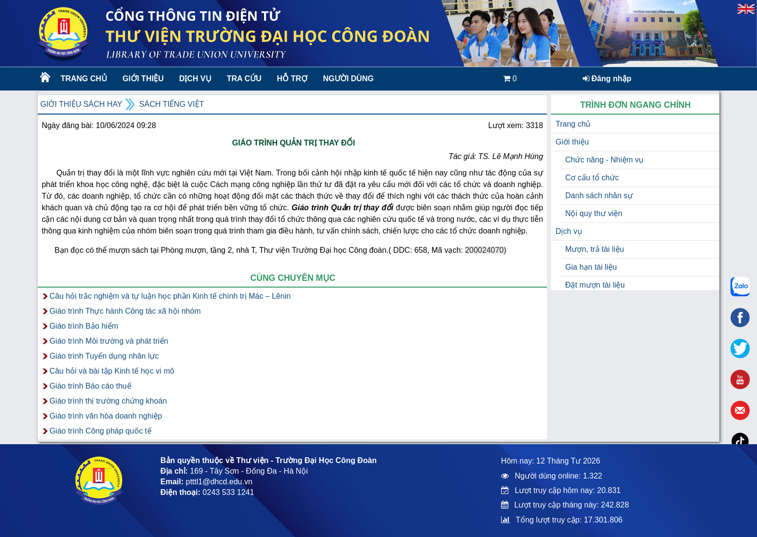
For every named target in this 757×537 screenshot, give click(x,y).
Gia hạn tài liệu (591, 267)
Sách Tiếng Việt (171, 104)
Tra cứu (244, 78)
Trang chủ (83, 78)
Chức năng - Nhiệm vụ (604, 160)
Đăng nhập (607, 78)
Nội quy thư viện (593, 213)
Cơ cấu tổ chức (592, 178)
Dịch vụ (195, 78)
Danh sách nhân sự (599, 195)
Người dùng (348, 78)
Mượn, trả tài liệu (594, 249)
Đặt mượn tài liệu (595, 285)
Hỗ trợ (292, 78)
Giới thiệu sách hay (81, 104)
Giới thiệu (143, 78)
